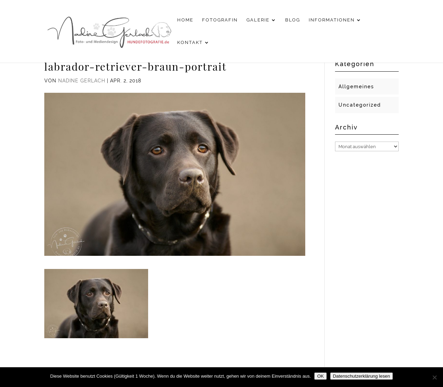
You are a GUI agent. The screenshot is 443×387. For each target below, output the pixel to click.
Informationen (332, 20)
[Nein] (434, 377)
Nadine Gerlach (81, 80)
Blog (292, 20)
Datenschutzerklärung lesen (361, 376)
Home (185, 20)
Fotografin (220, 20)
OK (320, 376)
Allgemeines (356, 86)
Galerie (258, 20)
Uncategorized (359, 105)
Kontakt (190, 42)
